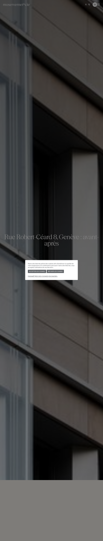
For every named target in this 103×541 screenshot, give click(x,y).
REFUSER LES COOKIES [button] (55, 271)
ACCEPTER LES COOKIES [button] (37, 271)
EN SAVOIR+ (53, 276)
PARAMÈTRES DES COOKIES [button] (38, 276)
